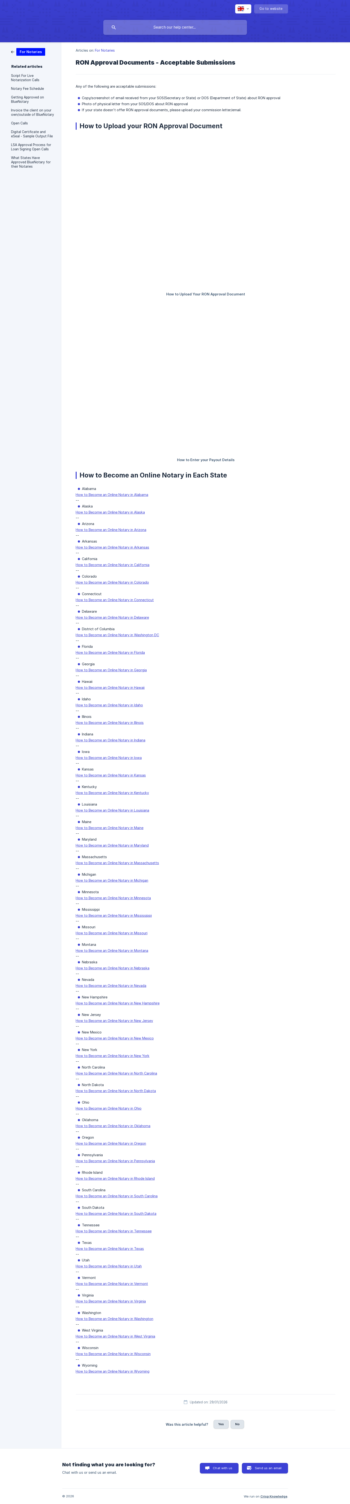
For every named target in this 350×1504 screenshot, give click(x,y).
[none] (243, 8)
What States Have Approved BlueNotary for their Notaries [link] (31, 162)
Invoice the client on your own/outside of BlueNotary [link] (32, 112)
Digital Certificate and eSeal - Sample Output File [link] (32, 134)
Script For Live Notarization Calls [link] (25, 78)
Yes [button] (221, 1424)
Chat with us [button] (222, 1468)
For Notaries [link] (105, 50)
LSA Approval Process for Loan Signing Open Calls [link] (31, 147)
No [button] (237, 1424)
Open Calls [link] (19, 123)
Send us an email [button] (268, 1468)
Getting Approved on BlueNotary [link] (27, 99)
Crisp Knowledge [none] (273, 1496)
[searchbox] (175, 27)
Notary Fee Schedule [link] (27, 89)
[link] (28, 51)
